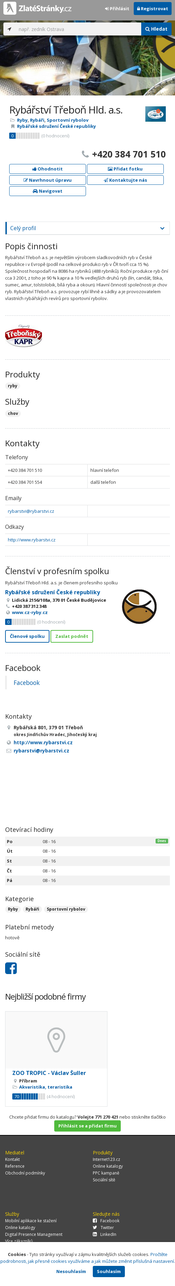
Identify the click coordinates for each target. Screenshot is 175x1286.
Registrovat (152, 8)
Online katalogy (108, 1166)
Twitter (103, 1227)
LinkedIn (104, 1234)
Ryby (22, 120)
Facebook (27, 682)
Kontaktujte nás (125, 180)
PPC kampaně (106, 1173)
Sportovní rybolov (67, 120)
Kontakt (12, 1159)
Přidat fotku (125, 169)
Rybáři (37, 120)
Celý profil (23, 228)
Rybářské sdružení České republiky (56, 126)
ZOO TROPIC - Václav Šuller (49, 1073)
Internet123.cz (106, 1159)
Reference (15, 1166)
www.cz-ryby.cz (30, 612)
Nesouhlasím (71, 1271)
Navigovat (47, 191)
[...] (78, 29)
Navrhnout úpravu (48, 180)
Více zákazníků (19, 1241)
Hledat (156, 29)
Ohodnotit (47, 169)
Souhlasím (109, 1271)
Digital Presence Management (33, 1234)
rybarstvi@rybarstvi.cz (31, 511)
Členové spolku (27, 636)
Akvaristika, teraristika (45, 1087)
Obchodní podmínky (25, 1173)
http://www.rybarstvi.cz (32, 540)
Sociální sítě (104, 1180)
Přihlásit (117, 8)
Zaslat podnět (71, 636)
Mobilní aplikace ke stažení (31, 1221)
